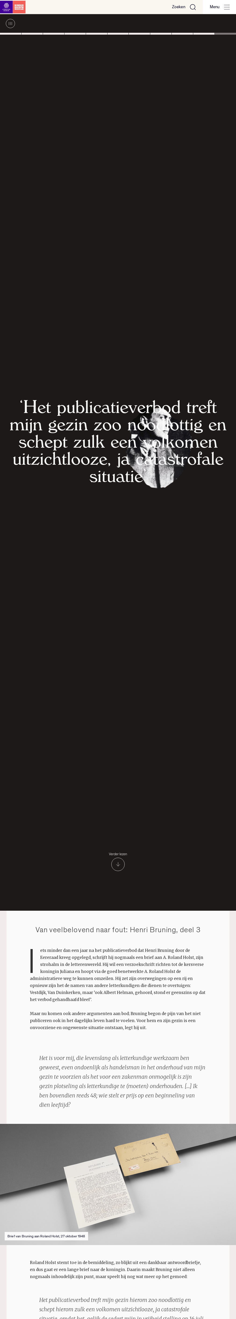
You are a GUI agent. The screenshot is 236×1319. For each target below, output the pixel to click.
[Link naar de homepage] (14, 7)
